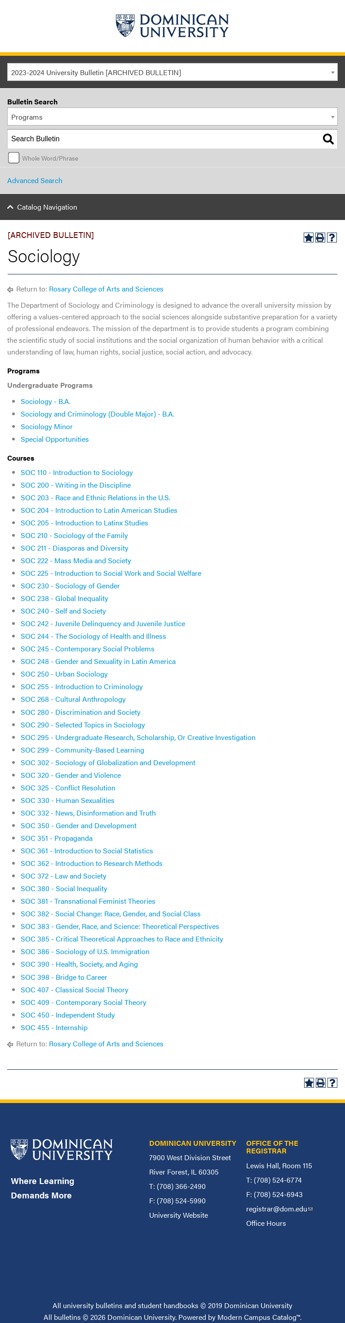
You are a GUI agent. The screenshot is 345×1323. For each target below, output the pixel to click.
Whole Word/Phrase (50, 157)
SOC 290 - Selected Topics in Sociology (83, 724)
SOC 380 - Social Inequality (64, 888)
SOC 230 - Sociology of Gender (70, 585)
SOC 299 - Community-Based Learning (82, 749)
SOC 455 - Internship (54, 1027)
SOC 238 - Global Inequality (64, 598)
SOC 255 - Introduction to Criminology (82, 686)
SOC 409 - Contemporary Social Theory (83, 1002)
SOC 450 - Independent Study (68, 1014)
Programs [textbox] (27, 117)
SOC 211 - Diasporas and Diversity (74, 548)
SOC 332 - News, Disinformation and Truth (88, 812)
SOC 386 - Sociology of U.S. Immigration (85, 951)
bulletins (67, 1317)
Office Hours (266, 1223)
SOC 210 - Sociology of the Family (74, 535)
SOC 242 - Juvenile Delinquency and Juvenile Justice (103, 623)
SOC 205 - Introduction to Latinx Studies (84, 522)
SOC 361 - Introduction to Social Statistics (87, 850)
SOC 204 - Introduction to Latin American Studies (99, 510)
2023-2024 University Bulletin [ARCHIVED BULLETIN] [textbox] (96, 72)
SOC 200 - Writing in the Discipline (76, 485)
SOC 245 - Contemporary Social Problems (88, 648)
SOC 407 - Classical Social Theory (74, 989)
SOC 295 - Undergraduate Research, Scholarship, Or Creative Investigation (138, 737)
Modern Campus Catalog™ (258, 1317)
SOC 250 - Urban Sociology (64, 673)
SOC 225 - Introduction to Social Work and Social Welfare (111, 573)
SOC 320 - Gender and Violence (71, 775)
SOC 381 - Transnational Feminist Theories (88, 901)
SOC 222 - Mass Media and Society (76, 560)
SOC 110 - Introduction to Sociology (77, 472)
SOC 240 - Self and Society (63, 610)
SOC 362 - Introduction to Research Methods (92, 863)
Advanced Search (34, 180)
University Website (178, 1215)
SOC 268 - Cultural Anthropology (73, 699)
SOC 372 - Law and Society (63, 875)
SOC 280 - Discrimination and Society (81, 712)
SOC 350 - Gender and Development (79, 825)
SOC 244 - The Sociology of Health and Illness (93, 636)
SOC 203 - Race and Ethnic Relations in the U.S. (95, 497)
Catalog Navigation (47, 207)
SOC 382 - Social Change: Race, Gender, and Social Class (111, 913)
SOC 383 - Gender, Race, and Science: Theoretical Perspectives (120, 926)
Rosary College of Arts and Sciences (106, 288)
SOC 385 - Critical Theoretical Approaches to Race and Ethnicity (122, 938)
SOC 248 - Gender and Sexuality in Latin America (98, 661)
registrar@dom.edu (279, 1208)
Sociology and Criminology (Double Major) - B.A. (97, 413)
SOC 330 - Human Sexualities (68, 800)
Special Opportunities (55, 439)
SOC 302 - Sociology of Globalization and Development (108, 762)
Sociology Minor (47, 426)
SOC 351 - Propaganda (57, 838)
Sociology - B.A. (46, 401)
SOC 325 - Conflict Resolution (68, 787)
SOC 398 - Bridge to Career (64, 977)
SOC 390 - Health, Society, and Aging (79, 964)
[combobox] (172, 72)
